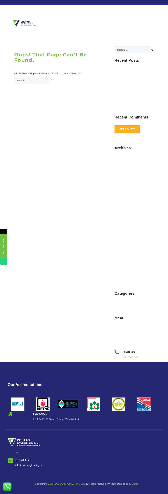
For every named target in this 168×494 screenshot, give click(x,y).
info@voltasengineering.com (29, 465)
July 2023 (121, 211)
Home (46, 14)
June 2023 (121, 216)
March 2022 (122, 274)
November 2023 (124, 195)
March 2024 (122, 185)
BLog (118, 304)
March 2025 (122, 164)
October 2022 (123, 237)
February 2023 (123, 232)
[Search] (52, 80)
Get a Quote (112, 14)
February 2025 (123, 169)
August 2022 (122, 248)
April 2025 (121, 159)
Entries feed (122, 334)
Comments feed (124, 339)
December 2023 (124, 190)
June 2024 (121, 174)
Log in (119, 329)
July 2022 (121, 253)
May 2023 (121, 222)
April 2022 (121, 269)
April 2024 (121, 180)
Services (88, 14)
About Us (66, 14)
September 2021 (124, 285)
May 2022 (121, 264)
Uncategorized (123, 309)
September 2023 (124, 201)
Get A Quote (127, 129)
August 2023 (122, 206)
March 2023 (122, 227)
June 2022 (121, 259)
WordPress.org (123, 345)
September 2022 (124, 243)
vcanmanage (51, 31)
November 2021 (124, 280)
